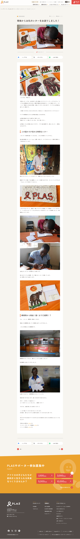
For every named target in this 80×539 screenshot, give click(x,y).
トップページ (4, 9)
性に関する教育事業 (49, 509)
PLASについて (36, 503)
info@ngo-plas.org (12, 516)
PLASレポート (59, 4)
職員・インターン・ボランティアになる (64, 518)
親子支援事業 (47, 506)
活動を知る (38, 4)
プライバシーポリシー (44, 534)
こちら (29, 423)
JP (60, 2)
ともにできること (48, 4)
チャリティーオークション (61, 523)
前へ (21, 449)
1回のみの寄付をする (60, 509)
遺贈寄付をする (59, 516)
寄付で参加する (74, 3)
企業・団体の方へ (37, 2)
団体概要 (34, 506)
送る (55, 57)
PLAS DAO (58, 513)
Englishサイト (57, 531)
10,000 (62, 481)
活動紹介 (47, 503)
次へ (59, 449)
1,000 (42, 475)
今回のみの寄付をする (65, 487)
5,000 (42, 481)
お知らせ (41, 531)
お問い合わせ (55, 2)
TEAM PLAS (35, 509)
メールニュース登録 (47, 2)
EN (63, 2)
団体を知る (30, 4)
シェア (24, 57)
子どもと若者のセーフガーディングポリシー (62, 534)
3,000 (61, 475)
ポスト (40, 57)
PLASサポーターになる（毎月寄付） (63, 506)
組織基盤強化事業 (48, 511)
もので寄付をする (59, 511)
